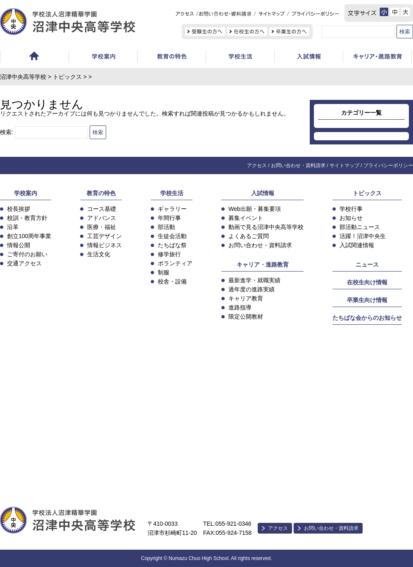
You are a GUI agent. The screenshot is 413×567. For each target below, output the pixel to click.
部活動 (166, 227)
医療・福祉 (101, 227)
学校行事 (351, 209)
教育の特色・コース (171, 58)
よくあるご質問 (248, 236)
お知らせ (351, 218)
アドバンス (101, 218)
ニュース (367, 264)
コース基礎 (101, 209)
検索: (6, 132)
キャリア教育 (245, 298)
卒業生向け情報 (367, 300)
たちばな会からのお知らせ (367, 317)
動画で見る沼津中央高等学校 (266, 227)
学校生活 (240, 58)
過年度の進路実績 (251, 289)
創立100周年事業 (29, 236)
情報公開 (18, 245)
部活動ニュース (359, 227)
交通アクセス (24, 263)
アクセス (257, 165)
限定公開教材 (245, 316)
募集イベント (245, 218)
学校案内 (103, 58)
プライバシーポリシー (388, 165)
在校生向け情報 (367, 282)
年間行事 (169, 218)
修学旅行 (169, 254)
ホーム (34, 58)
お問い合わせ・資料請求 (298, 165)
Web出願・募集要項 (254, 209)
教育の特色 (101, 193)
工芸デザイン (104, 236)
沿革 (13, 227)
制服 (163, 272)
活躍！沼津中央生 (362, 236)
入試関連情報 (356, 245)
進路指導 (240, 307)
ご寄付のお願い (27, 254)
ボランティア (175, 263)
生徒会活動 (172, 236)
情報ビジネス (104, 245)
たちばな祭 (172, 245)
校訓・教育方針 (27, 218)
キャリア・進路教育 (263, 264)
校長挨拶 (18, 209)
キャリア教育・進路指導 (377, 58)
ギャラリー (172, 209)
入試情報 (308, 58)
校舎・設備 (172, 281)
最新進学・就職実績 (254, 280)
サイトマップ (344, 165)
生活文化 (98, 254)
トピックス (67, 76)
